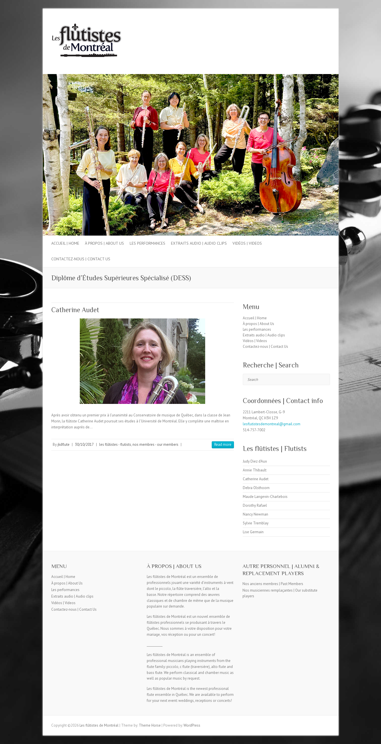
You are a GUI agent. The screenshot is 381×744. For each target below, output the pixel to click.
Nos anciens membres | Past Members (273, 583)
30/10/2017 (84, 444)
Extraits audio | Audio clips (199, 243)
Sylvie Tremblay (255, 523)
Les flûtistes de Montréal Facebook (315, 29)
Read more (222, 444)
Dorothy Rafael (255, 505)
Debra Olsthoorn (256, 487)
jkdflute (64, 444)
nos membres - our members (155, 444)
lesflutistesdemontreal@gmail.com (271, 424)
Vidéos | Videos (247, 243)
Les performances (147, 243)
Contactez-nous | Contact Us (80, 258)
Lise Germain (253, 532)
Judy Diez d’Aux (255, 461)
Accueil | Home (65, 243)
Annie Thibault (254, 470)
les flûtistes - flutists (115, 444)
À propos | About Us (104, 243)
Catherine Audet (75, 310)
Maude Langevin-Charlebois (265, 496)
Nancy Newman (255, 514)
